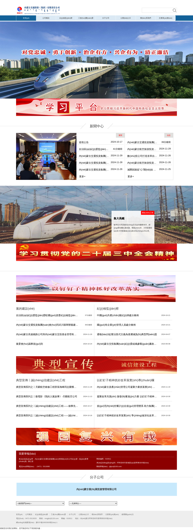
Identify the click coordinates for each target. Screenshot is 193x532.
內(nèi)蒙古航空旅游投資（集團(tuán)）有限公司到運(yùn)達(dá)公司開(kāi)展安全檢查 (142, 149)
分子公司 (105, 18)
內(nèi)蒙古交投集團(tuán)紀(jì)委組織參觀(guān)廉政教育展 (127, 344)
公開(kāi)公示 (125, 18)
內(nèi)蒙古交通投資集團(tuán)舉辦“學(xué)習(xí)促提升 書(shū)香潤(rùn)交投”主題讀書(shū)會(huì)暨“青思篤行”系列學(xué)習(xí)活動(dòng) (142, 142)
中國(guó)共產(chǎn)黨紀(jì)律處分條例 (118, 315)
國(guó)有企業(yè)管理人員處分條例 (116, 325)
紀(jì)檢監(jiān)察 (66, 18)
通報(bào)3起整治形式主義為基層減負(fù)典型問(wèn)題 (127, 334)
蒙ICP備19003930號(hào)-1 (46, 522)
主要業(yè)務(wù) (165, 18)
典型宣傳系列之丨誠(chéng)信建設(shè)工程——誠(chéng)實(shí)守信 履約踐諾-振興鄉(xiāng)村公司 (47, 415)
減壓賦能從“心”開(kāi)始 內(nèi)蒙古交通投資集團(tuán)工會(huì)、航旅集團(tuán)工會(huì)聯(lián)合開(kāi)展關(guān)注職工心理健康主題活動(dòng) (142, 169)
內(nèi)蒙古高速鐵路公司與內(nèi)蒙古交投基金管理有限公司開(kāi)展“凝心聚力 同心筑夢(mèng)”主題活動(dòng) (47, 334)
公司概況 (45, 18)
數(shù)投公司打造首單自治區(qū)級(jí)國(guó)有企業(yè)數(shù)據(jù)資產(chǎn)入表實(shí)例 (142, 156)
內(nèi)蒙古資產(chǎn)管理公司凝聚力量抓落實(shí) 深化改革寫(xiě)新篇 (127, 387)
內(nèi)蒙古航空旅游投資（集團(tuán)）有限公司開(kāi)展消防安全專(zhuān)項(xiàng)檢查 (142, 162)
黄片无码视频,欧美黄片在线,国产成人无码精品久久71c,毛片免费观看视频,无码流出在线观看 (71, 2)
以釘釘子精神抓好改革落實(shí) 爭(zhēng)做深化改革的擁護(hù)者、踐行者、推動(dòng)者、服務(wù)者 (127, 415)
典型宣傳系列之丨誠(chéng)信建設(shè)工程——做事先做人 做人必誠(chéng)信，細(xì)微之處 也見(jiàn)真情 (47, 406)
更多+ (82, 176)
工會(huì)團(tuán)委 (85, 18)
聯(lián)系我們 (145, 18)
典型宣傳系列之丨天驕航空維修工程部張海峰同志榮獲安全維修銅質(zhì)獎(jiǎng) (47, 387)
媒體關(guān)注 (128, 514)
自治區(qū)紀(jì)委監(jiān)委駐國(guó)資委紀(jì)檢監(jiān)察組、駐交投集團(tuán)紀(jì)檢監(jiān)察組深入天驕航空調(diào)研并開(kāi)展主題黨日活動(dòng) (94, 149)
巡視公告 (84, 142)
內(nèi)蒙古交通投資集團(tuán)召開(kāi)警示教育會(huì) (94, 169)
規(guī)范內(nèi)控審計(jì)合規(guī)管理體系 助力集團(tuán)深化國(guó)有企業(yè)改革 (127, 406)
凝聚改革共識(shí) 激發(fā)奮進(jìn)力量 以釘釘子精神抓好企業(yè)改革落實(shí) (127, 396)
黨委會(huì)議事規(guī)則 (29, 344)
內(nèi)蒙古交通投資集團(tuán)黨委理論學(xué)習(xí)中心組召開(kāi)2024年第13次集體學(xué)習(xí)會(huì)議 (94, 162)
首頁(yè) (26, 18)
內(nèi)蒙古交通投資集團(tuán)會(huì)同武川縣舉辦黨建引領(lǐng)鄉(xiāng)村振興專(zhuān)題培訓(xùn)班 (94, 156)
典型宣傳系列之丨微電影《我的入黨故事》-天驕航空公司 (46, 396)
